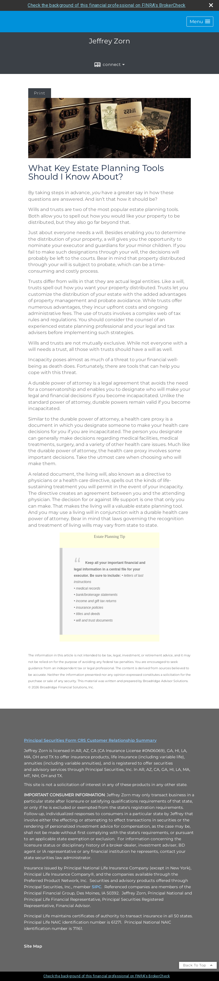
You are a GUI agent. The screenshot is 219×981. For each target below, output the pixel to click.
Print (39, 93)
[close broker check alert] (211, 5)
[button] (199, 22)
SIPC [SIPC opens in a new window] (96, 886)
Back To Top (198, 965)
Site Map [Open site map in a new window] (33, 946)
